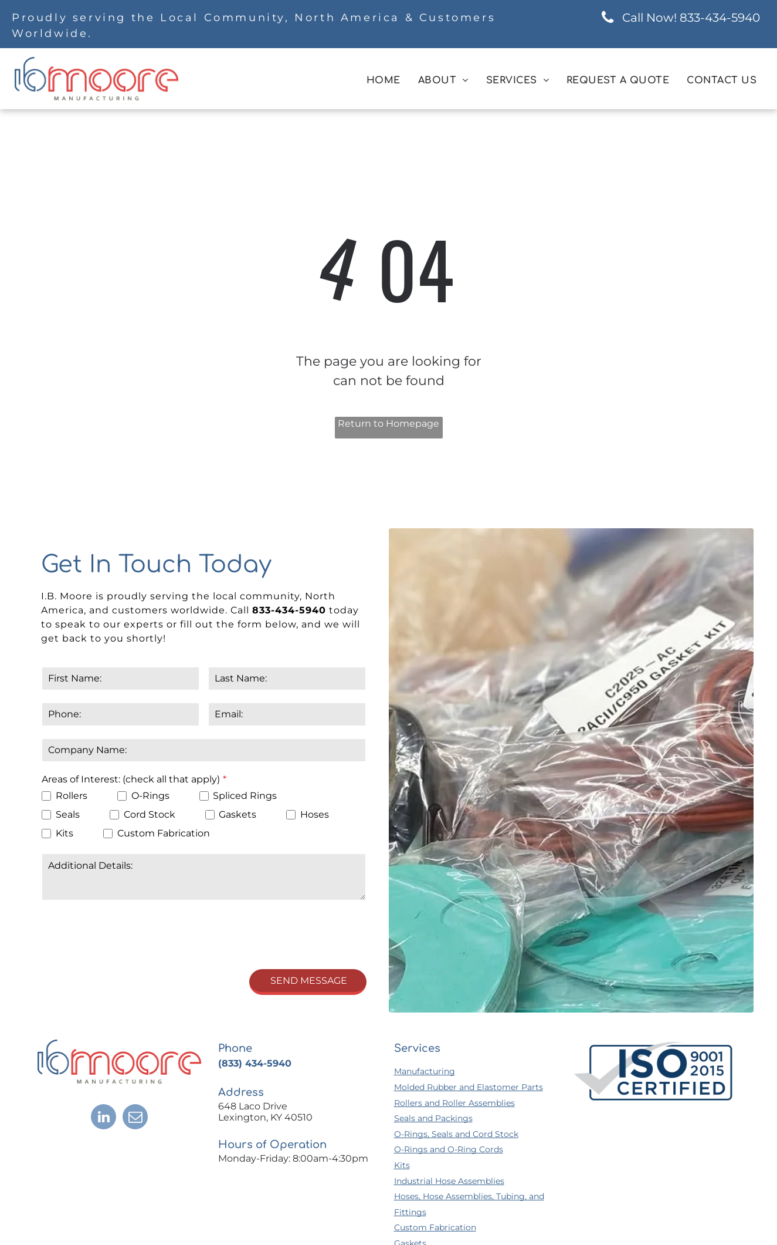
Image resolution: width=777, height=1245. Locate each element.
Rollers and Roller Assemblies (454, 1103)
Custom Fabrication (435, 1227)
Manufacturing (424, 1071)
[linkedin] (103, 1118)
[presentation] (131, 934)
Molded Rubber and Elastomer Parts (468, 1087)
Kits (402, 1165)
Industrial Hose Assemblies (449, 1181)
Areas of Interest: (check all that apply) (131, 779)
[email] (135, 1118)
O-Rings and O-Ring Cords (448, 1149)
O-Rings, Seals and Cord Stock (456, 1134)
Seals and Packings (433, 1118)
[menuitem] (383, 80)
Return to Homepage (388, 423)
